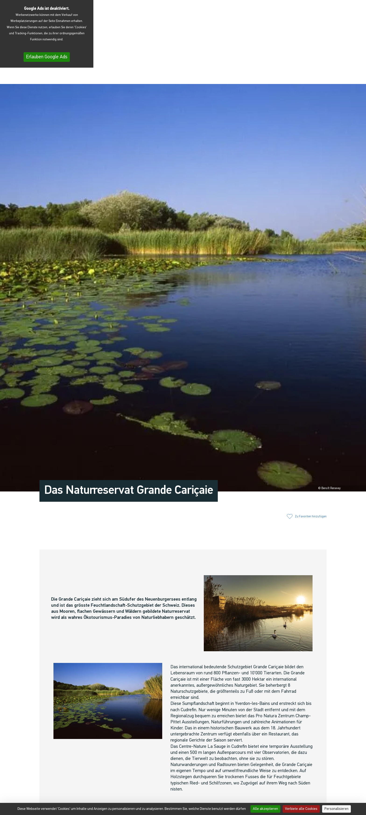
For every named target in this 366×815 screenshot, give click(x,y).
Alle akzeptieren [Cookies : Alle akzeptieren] (265, 809)
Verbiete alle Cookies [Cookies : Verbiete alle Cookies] (301, 809)
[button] (289, 76)
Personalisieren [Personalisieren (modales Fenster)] (336, 809)
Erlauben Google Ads (46, 57)
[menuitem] (336, 77)
